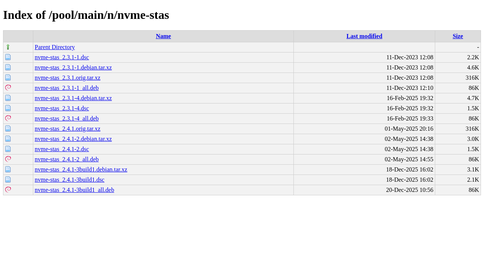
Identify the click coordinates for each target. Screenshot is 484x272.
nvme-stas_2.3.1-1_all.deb (67, 88)
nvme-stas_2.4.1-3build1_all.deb (74, 190)
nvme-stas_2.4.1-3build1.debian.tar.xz (81, 169)
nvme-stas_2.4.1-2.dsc (62, 149)
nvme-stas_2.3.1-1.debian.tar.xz (73, 67)
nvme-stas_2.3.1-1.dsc (62, 57)
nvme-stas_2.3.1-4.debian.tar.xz (73, 98)
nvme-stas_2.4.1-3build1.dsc (69, 179)
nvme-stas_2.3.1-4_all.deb (67, 118)
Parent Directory (55, 47)
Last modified (364, 36)
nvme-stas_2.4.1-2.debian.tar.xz (73, 139)
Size (458, 36)
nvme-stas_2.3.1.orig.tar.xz (68, 77)
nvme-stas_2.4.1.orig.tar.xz (68, 128)
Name (163, 36)
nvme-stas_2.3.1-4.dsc (62, 108)
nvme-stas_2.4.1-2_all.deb (67, 159)
